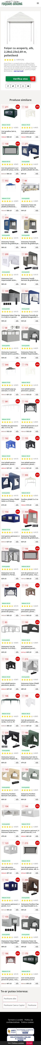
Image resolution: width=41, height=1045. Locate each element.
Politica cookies (27, 1022)
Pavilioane (32, 1005)
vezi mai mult (18, 71)
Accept (29, 1043)
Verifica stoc (24, 78)
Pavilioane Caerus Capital (14, 1005)
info (17, 137)
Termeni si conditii (15, 1020)
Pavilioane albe (10, 998)
